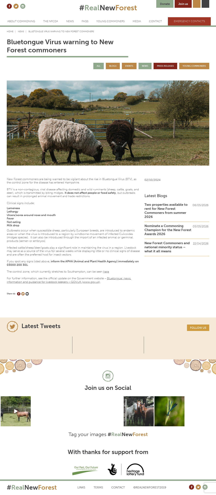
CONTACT (155, 21)
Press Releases (165, 66)
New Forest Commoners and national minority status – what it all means (167, 247)
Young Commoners (110, 21)
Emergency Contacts (189, 21)
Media (137, 21)
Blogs (112, 66)
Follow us (198, 327)
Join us (183, 4)
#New (108, 7)
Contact (118, 487)
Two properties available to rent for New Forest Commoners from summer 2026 (166, 211)
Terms (98, 487)
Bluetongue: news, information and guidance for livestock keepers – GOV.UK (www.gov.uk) (69, 280)
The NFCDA (50, 21)
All (98, 66)
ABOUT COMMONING (21, 21)
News (70, 21)
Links (81, 487)
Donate (165, 4)
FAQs (85, 21)
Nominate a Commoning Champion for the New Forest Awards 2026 (167, 230)
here (106, 271)
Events (129, 66)
